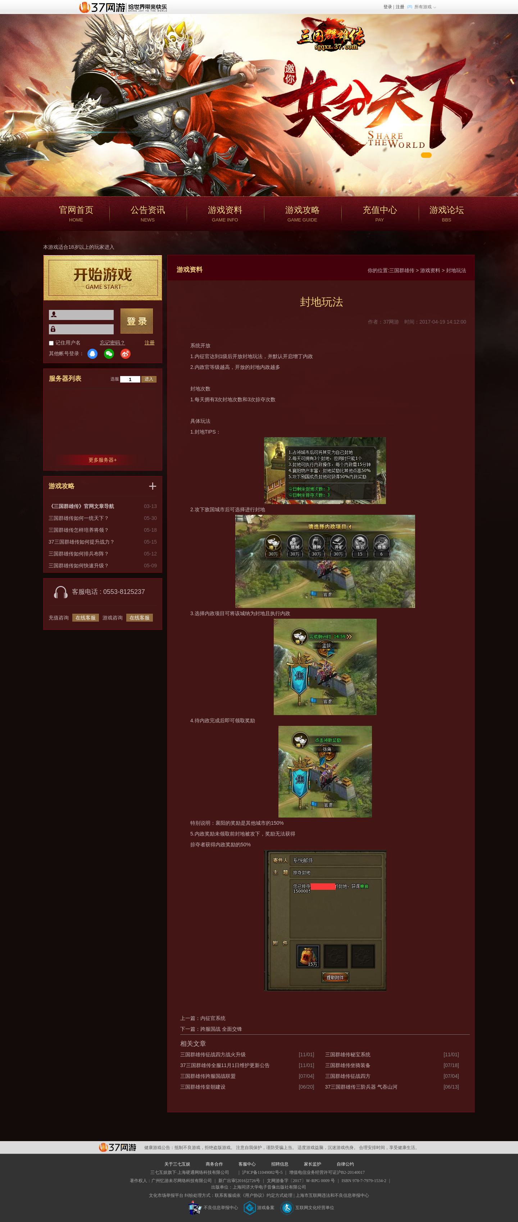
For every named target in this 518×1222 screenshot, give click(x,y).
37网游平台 (117, 1147)
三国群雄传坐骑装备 (348, 1065)
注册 (400, 6)
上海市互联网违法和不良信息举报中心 (332, 1195)
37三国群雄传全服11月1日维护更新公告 (225, 1065)
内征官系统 (213, 1018)
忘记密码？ (112, 342)
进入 (149, 378)
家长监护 (312, 1164)
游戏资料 (430, 270)
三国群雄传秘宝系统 (348, 1054)
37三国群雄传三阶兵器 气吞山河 (361, 1087)
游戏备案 (259, 1207)
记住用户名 (68, 342)
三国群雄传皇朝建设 (203, 1087)
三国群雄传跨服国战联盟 (208, 1076)
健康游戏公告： (159, 1147)
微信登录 (109, 354)
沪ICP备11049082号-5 (262, 1172)
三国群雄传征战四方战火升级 (213, 1054)
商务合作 (214, 1164)
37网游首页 (125, 7)
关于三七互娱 (177, 1164)
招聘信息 (279, 1164)
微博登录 (126, 354)
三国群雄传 (401, 270)
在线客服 (86, 618)
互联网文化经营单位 (307, 1207)
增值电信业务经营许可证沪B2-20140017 (327, 1172)
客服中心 (247, 1164)
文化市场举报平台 (166, 1195)
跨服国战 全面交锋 (221, 1029)
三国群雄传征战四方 (348, 1076)
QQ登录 (92, 354)
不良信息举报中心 (213, 1207)
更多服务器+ (102, 460)
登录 (387, 6)
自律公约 (345, 1164)
